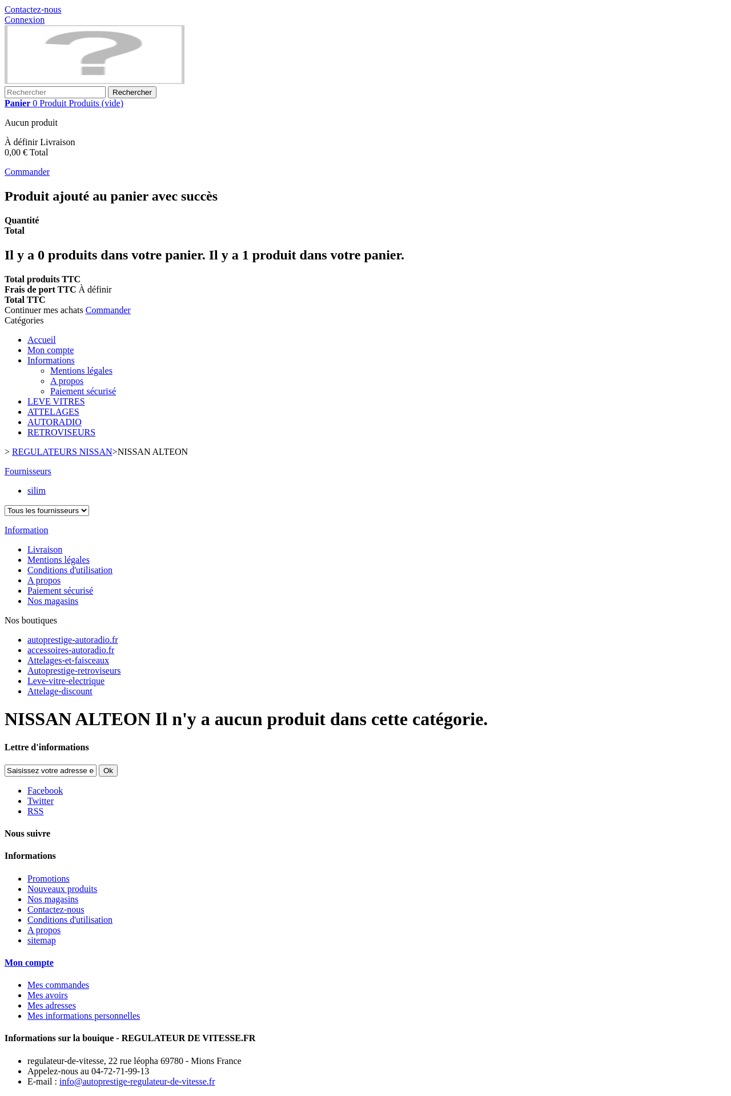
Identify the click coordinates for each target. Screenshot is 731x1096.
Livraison (44, 549)
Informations (51, 360)
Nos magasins (52, 601)
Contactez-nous (33, 9)
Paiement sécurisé (83, 391)
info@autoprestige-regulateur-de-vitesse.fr (137, 1081)
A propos (66, 381)
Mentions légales (81, 370)
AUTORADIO (54, 422)
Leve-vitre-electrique (66, 681)
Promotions (48, 878)
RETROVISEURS (61, 432)
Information (26, 530)
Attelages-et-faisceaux (68, 660)
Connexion (25, 20)
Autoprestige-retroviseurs (74, 670)
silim (36, 490)
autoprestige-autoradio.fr (72, 640)
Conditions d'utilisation (70, 570)
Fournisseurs (28, 471)
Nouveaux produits (62, 889)
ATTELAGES (53, 412)
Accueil (41, 340)
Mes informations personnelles (83, 1016)
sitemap (41, 940)
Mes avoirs (47, 995)
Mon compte (50, 350)
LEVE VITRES (56, 401)
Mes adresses (51, 1005)
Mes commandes (58, 985)
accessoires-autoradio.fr (70, 650)
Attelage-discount (60, 691)
